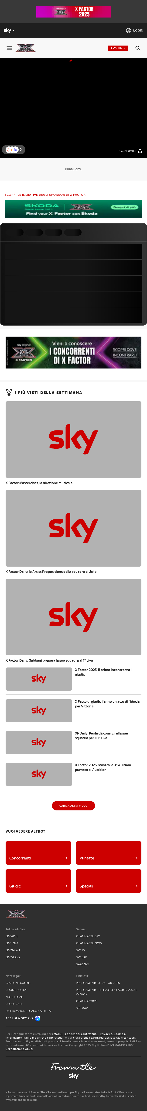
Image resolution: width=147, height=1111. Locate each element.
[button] (15, 149)
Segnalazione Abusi (19, 1049)
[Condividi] (131, 151)
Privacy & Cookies (112, 1034)
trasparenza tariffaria (88, 1037)
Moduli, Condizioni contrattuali (76, 1034)
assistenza (112, 1037)
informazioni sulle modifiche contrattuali (35, 1037)
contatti (129, 1037)
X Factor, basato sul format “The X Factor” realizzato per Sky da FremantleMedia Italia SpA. (61, 1092)
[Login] (134, 30)
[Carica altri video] (73, 805)
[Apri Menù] (9, 48)
